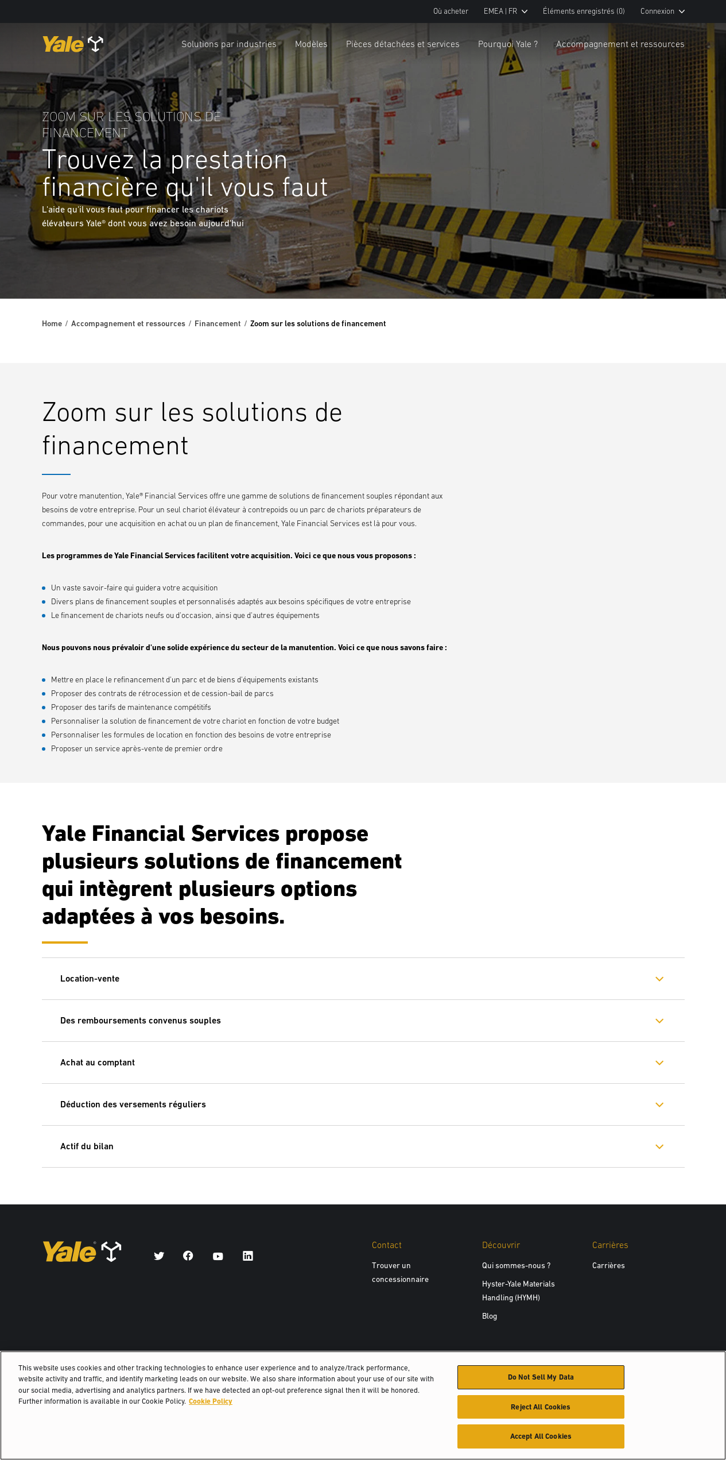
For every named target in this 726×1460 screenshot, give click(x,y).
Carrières (608, 1265)
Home (52, 323)
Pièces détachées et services (403, 43)
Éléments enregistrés (584, 11)
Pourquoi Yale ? (508, 43)
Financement (218, 323)
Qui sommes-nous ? (516, 1265)
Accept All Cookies (541, 1441)
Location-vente (89, 978)
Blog (489, 1315)
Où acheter (450, 11)
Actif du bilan (87, 1146)
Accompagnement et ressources (620, 43)
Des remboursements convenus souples (140, 1020)
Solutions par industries (229, 43)
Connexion (662, 11)
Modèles (311, 43)
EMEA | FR (505, 11)
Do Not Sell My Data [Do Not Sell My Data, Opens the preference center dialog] (541, 1381)
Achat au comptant (97, 1062)
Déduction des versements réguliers (133, 1104)
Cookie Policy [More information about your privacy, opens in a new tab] (210, 1406)
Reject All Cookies (540, 1411)
